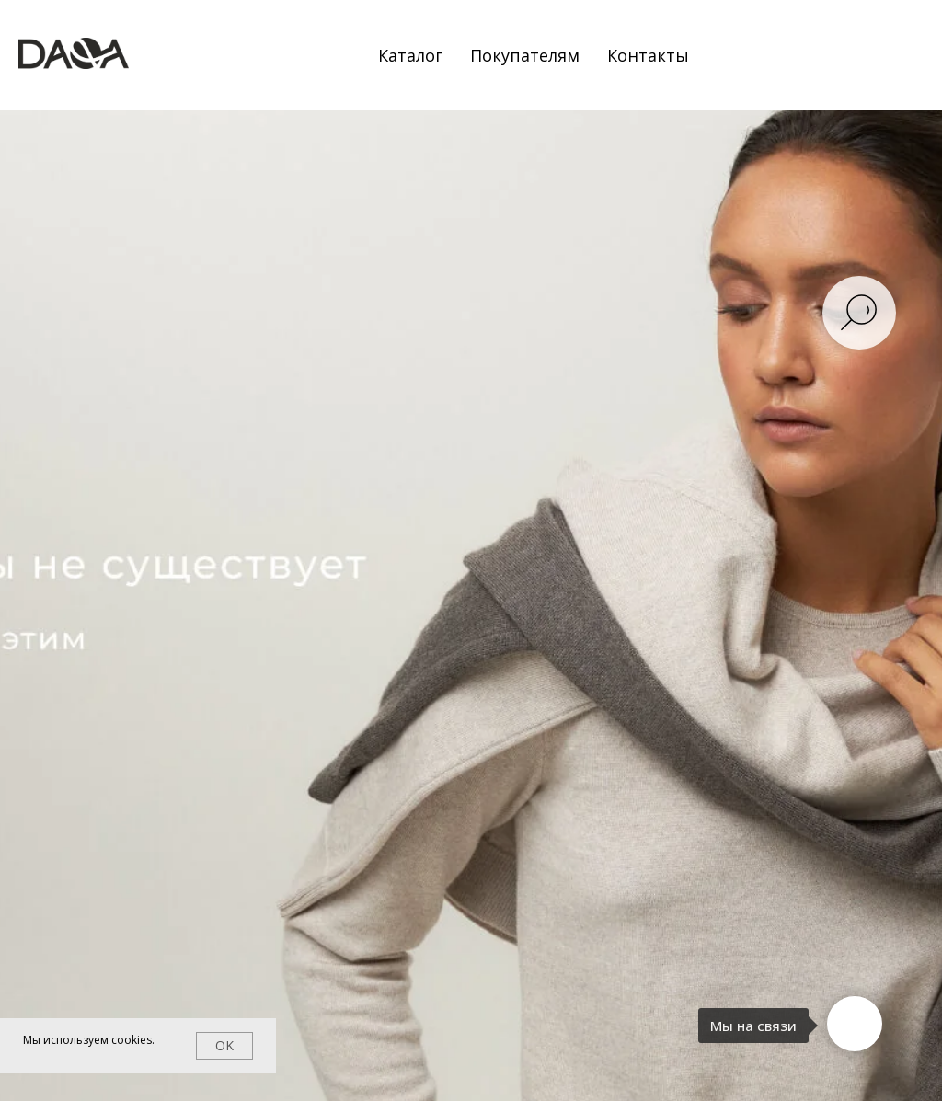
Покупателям (525, 55)
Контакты (648, 55)
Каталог (410, 55)
